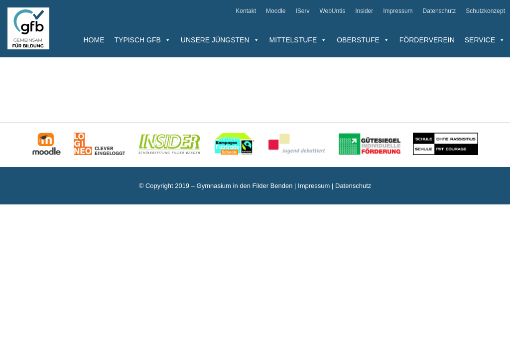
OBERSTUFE (363, 40)
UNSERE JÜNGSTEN (220, 40)
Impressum (397, 10)
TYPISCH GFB (143, 40)
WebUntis (332, 10)
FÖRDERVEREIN (427, 40)
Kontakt (246, 10)
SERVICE (485, 40)
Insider (364, 10)
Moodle (275, 10)
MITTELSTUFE (298, 40)
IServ (302, 10)
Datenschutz (439, 10)
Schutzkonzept (485, 10)
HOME (94, 40)
